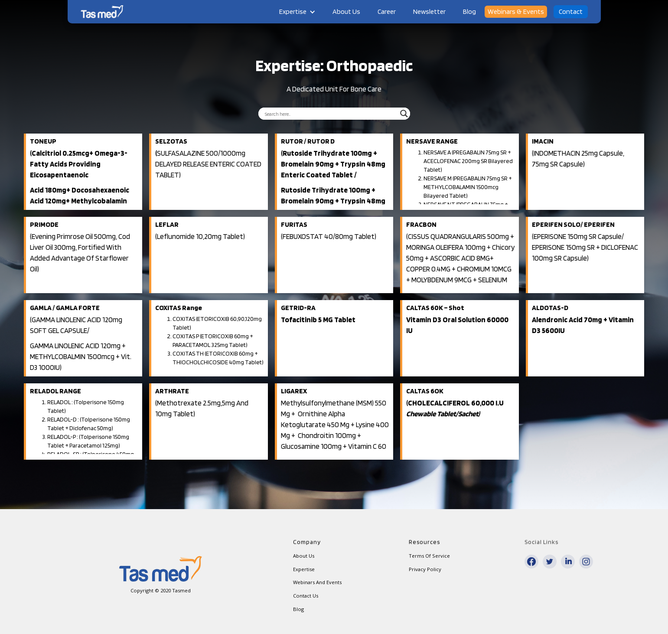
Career (387, 11)
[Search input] (330, 114)
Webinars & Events (516, 11)
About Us (346, 11)
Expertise (292, 11)
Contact (571, 11)
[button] (297, 12)
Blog (469, 11)
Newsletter (429, 11)
